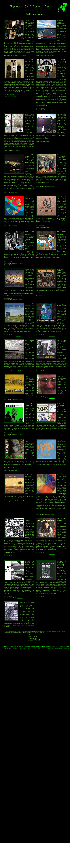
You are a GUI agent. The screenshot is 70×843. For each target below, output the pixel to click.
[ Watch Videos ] (22, 648)
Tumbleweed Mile (19, 501)
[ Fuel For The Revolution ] (45, 648)
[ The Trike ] (66, 648)
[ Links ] (61, 646)
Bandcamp (23, 55)
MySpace (11, 436)
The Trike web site (9, 94)
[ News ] (42, 646)
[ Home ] (5, 646)
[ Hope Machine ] (57, 648)
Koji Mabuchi (29, 379)
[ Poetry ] (34, 648)
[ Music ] (14, 648)
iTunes (13, 265)
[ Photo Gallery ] (35, 646)
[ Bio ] (15, 646)
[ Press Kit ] (20, 646)
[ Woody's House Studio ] (52, 646)
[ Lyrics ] (29, 648)
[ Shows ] (10, 646)
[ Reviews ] (27, 646)
